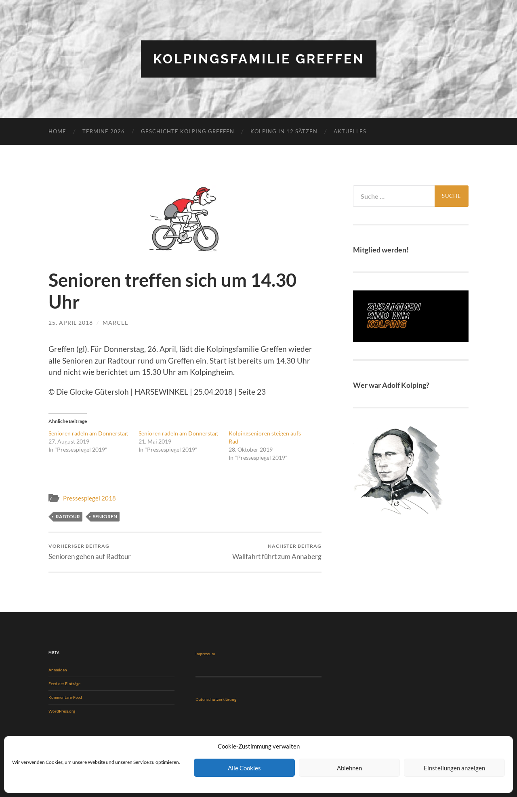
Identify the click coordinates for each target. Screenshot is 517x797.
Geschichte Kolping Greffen (187, 131)
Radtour (68, 516)
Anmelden (57, 669)
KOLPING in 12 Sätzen (283, 131)
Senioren (105, 516)
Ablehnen (349, 768)
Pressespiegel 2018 (89, 498)
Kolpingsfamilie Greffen (258, 58)
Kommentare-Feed (65, 697)
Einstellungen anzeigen (454, 768)
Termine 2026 (103, 131)
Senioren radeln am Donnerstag (88, 433)
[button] (185, 219)
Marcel (115, 322)
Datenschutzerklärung (215, 699)
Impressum (205, 653)
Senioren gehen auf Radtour (89, 552)
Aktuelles (350, 131)
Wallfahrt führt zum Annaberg (277, 552)
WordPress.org (61, 711)
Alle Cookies (244, 768)
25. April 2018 (70, 322)
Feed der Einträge (64, 683)
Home (57, 131)
